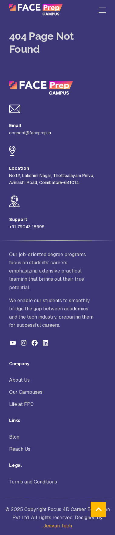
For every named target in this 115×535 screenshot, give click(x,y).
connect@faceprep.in (30, 132)
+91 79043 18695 (27, 226)
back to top (98, 509)
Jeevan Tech (57, 526)
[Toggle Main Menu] (102, 10)
